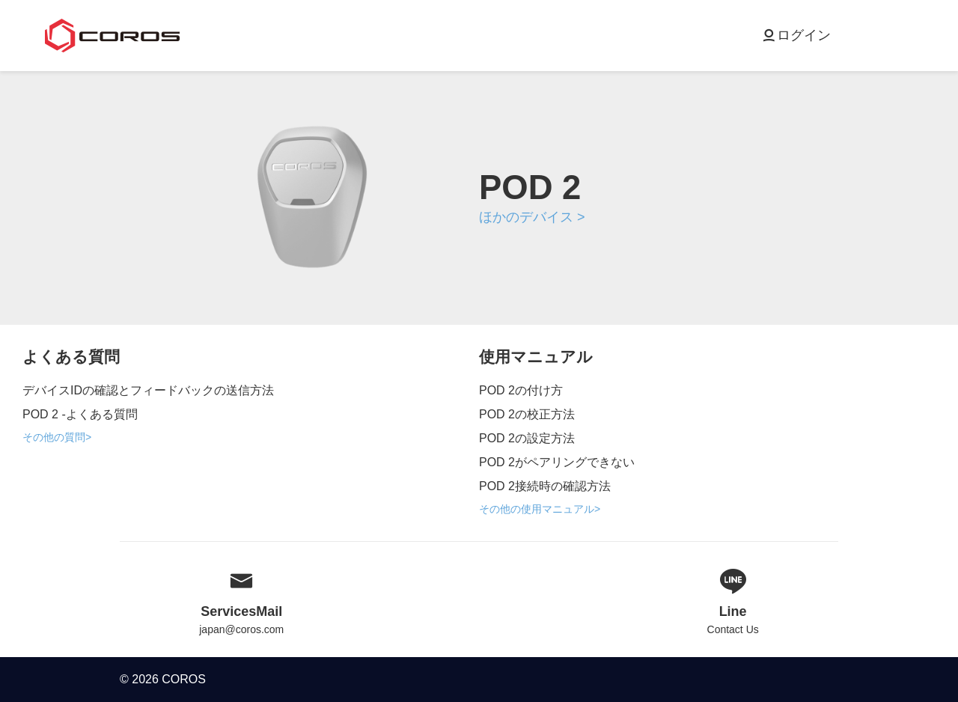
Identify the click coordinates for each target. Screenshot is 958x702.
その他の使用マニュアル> (539, 509)
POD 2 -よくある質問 (80, 414)
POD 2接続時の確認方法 (545, 486)
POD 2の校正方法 (527, 414)
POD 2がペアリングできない (557, 462)
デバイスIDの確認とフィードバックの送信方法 (148, 390)
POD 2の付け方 (521, 390)
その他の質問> (56, 437)
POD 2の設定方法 (527, 438)
